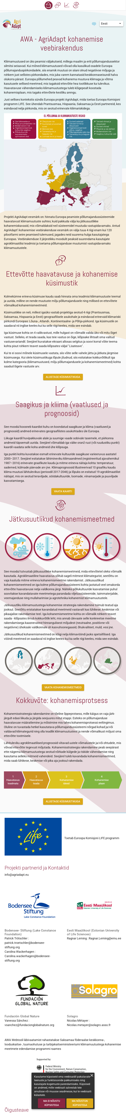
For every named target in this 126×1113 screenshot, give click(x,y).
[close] (91, 1075)
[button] (48, 5)
